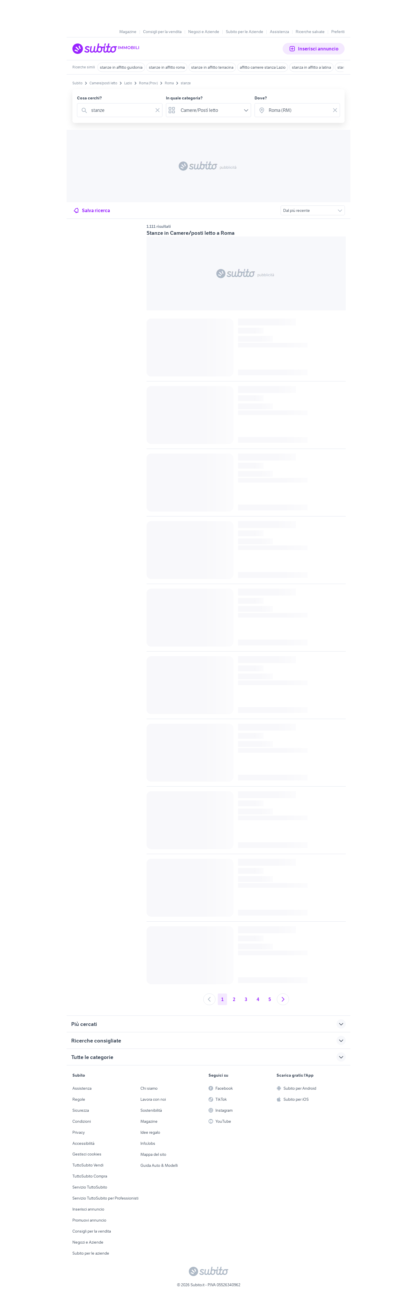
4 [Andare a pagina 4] (258, 999)
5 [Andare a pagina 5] (269, 999)
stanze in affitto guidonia (121, 67)
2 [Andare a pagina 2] (234, 999)
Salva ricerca (91, 210)
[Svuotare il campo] (157, 110)
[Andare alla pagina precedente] (209, 999)
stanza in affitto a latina (311, 67)
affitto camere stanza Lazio (263, 67)
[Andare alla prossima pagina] (283, 999)
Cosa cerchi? (89, 98)
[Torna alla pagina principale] (105, 48)
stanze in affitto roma (167, 67)
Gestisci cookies (86, 1154)
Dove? (261, 98)
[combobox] (121, 110)
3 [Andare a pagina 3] (246, 999)
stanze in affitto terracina (212, 67)
